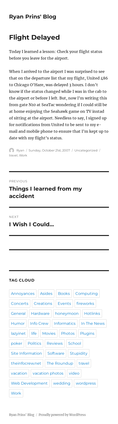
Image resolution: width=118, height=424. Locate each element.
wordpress (86, 383)
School (74, 343)
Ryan (20, 150)
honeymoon (67, 313)
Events (64, 303)
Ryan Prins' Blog (32, 16)
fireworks (85, 303)
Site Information (26, 353)
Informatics (65, 323)
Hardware (40, 313)
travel (13, 155)
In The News (93, 323)
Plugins (87, 333)
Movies (49, 333)
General (18, 313)
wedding (61, 383)
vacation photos (48, 373)
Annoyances (23, 293)
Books (64, 293)
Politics (34, 343)
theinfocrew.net (26, 363)
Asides (46, 293)
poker (16, 343)
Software (55, 353)
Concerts (19, 303)
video (74, 373)
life (34, 333)
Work (23, 155)
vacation (19, 373)
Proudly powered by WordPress (62, 415)
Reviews (55, 343)
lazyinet (18, 333)
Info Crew (39, 323)
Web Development (29, 383)
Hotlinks (92, 313)
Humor (18, 323)
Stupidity (78, 353)
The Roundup (60, 363)
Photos (68, 333)
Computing (86, 293)
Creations (43, 303)
